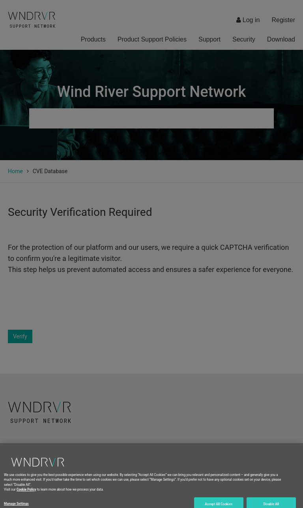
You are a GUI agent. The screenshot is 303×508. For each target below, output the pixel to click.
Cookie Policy (26, 498)
